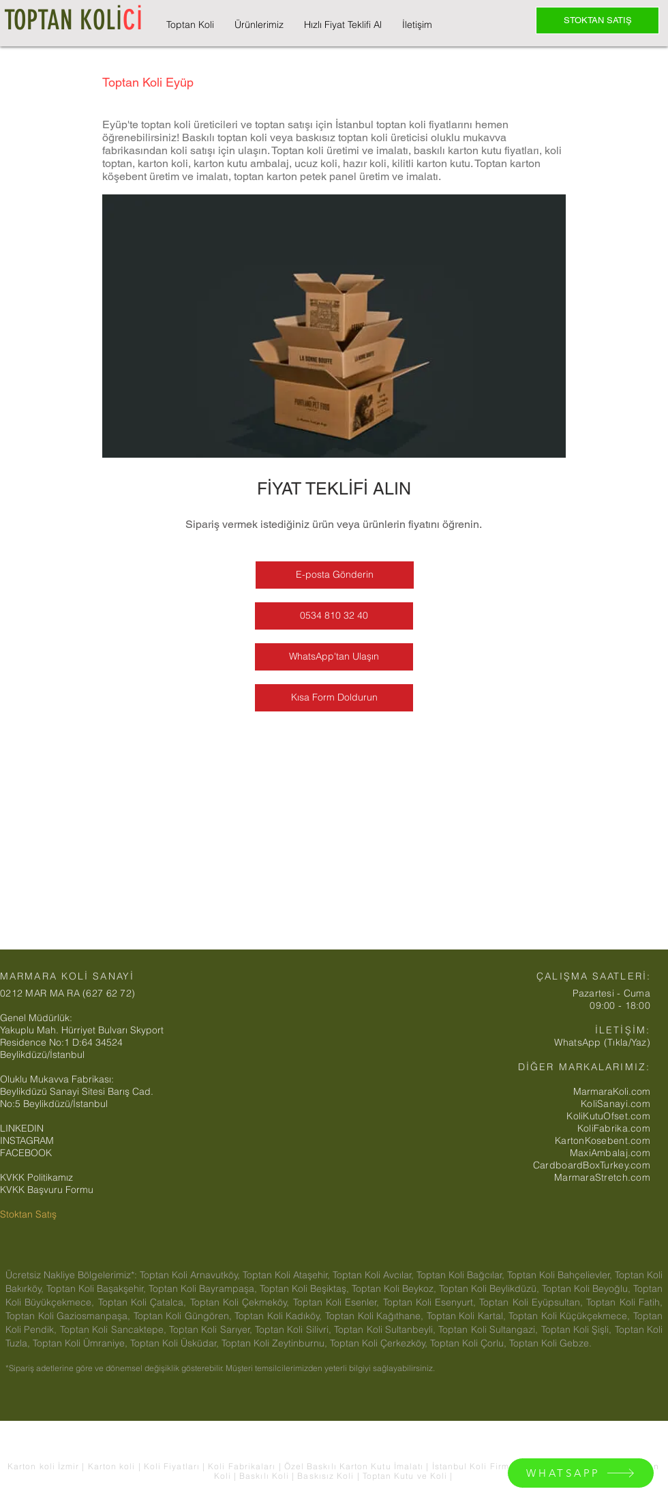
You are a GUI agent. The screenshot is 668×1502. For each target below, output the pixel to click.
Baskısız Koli (325, 1476)
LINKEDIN (22, 1128)
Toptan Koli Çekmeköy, (241, 1302)
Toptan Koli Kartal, (468, 1316)
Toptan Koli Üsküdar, (176, 1343)
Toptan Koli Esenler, (338, 1302)
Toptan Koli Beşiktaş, (306, 1288)
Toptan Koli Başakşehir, (97, 1288)
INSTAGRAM (27, 1140)
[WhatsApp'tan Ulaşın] (334, 657)
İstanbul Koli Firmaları (482, 1466)
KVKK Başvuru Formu (46, 1189)
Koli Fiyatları (173, 1466)
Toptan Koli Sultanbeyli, (386, 1329)
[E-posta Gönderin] (335, 575)
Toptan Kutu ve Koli (407, 1476)
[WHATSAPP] (580, 1473)
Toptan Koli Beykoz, (395, 1288)
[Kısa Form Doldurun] (334, 697)
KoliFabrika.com (613, 1128)
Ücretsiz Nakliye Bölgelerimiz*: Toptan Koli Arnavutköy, (124, 1275)
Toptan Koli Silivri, (294, 1329)
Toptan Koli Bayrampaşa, (204, 1288)
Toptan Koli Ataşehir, (288, 1275)
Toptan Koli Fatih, (624, 1302)
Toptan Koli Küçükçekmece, (570, 1316)
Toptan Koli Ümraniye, (81, 1343)
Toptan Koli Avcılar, (374, 1275)
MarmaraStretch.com (602, 1177)
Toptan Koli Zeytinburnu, (276, 1343)
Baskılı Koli (265, 1476)
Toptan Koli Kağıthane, (376, 1316)
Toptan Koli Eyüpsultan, (532, 1302)
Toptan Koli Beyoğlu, (587, 1288)
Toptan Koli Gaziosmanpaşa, (69, 1316)
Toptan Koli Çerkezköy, (380, 1343)
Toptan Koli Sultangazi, (489, 1329)
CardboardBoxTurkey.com (591, 1165)
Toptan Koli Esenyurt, (431, 1302)
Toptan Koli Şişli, (578, 1329)
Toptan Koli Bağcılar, (461, 1275)
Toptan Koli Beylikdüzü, (490, 1288)
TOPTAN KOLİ (73, 20)
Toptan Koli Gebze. (550, 1343)
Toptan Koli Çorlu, (469, 1343)
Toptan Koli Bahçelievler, (561, 1275)
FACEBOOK (26, 1153)
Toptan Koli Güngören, (184, 1316)
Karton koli (112, 1466)
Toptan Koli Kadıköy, (279, 1316)
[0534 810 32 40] (334, 616)
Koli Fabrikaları (243, 1466)
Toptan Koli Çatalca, (144, 1302)
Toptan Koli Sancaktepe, (114, 1329)
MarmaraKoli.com (611, 1091)
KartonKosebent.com (602, 1140)
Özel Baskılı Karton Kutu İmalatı (355, 1466)
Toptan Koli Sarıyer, (212, 1329)
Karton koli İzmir (44, 1466)
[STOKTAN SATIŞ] (597, 20)
